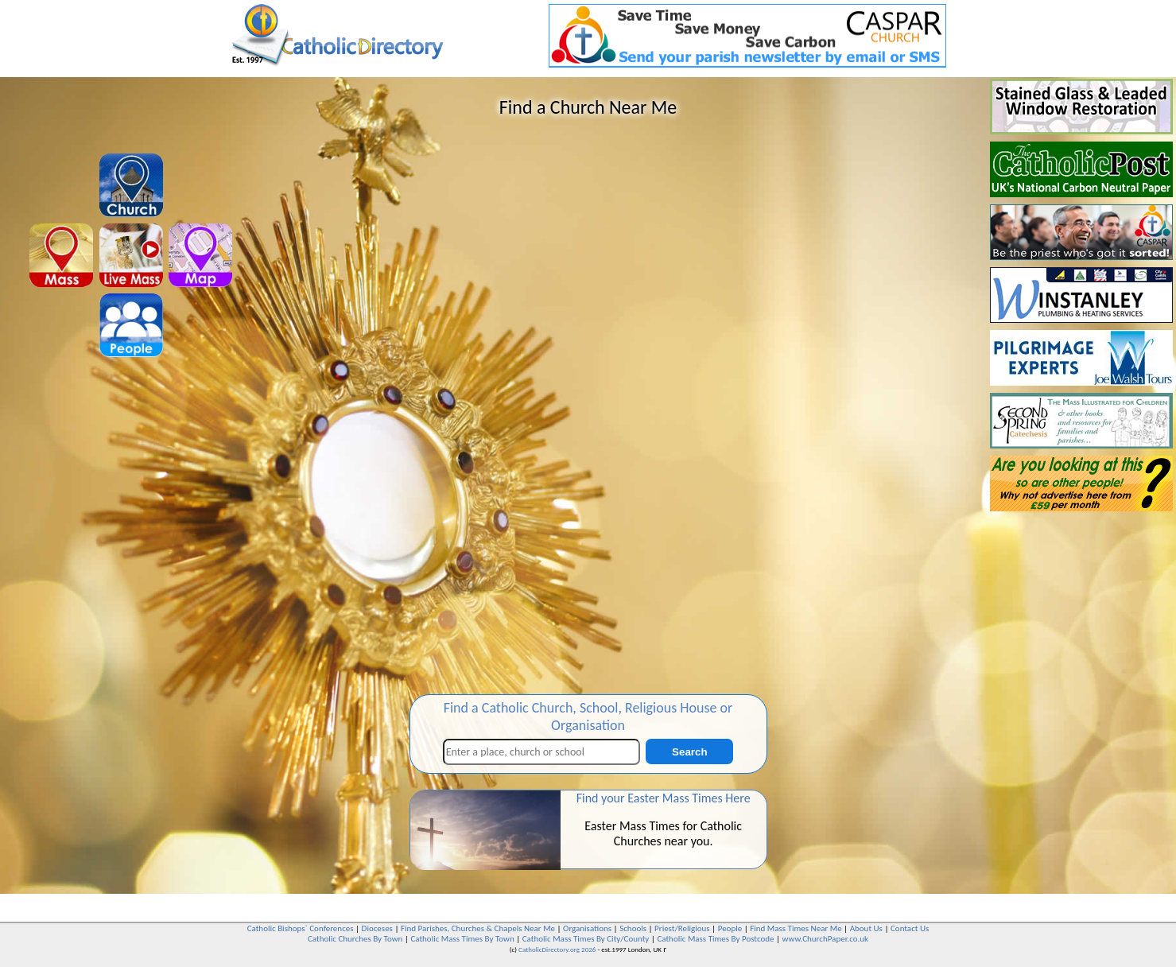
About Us (866, 928)
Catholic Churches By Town (355, 939)
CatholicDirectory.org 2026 (557, 949)
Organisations (587, 928)
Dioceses (377, 928)
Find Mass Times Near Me (795, 928)
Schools (632, 928)
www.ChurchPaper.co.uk (825, 939)
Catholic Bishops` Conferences (300, 928)
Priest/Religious (682, 928)
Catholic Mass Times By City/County (586, 939)
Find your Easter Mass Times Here (663, 798)
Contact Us (910, 928)
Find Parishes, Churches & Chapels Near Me (478, 928)
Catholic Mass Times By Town (462, 939)
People (730, 928)
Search (689, 752)
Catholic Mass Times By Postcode (715, 939)
